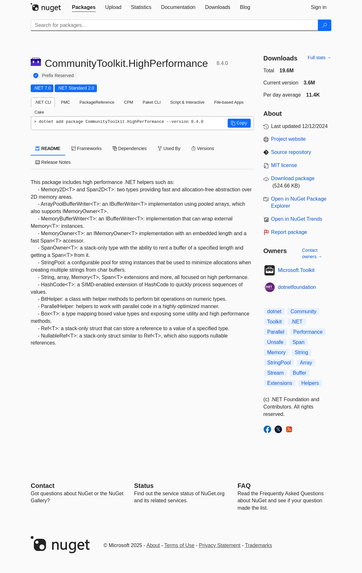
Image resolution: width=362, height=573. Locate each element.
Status (143, 485)
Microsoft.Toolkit (296, 270)
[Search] (324, 25)
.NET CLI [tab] (43, 102)
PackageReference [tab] (97, 102)
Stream (275, 373)
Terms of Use (179, 545)
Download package (293, 178)
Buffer (299, 373)
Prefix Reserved (58, 75)
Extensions (279, 383)
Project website (288, 139)
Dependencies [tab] (130, 148)
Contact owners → (312, 253)
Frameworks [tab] (86, 148)
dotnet (274, 311)
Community (303, 311)
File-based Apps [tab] (229, 102)
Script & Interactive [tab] (187, 102)
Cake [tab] (39, 112)
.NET (296, 321)
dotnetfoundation (297, 287)
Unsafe (275, 342)
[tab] (83, 7)
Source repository (291, 152)
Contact (42, 485)
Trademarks (258, 545)
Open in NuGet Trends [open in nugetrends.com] (296, 219)
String (301, 352)
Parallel (275, 332)
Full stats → (319, 57)
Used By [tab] (169, 148)
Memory (276, 352)
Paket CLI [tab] (152, 102)
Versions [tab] (202, 148)
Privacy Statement (219, 545)
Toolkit (274, 321)
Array (306, 362)
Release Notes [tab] (53, 162)
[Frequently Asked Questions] (244, 485)
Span (298, 342)
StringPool (279, 362)
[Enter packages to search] (174, 25)
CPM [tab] (128, 102)
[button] (239, 123)
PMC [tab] (65, 102)
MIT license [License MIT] (284, 165)
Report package (289, 232)
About (153, 545)
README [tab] (47, 148)
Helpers (310, 383)
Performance (308, 332)
